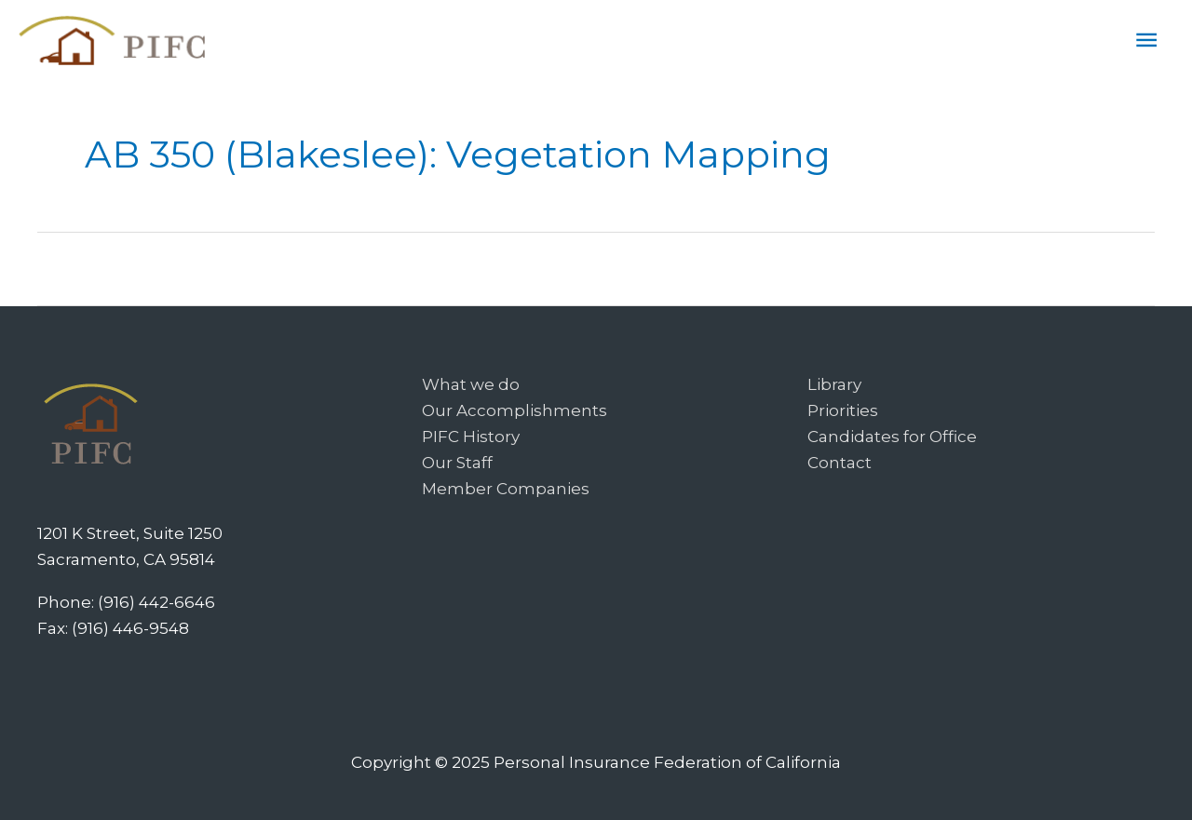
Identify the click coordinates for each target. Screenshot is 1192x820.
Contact (839, 462)
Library (834, 384)
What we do (471, 384)
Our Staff (457, 462)
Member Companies (505, 488)
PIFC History (471, 436)
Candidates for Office (892, 436)
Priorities (842, 410)
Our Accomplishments (514, 410)
